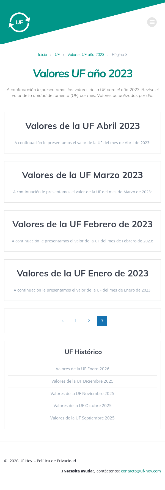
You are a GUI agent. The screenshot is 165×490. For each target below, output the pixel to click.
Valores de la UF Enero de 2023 (82, 273)
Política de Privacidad (56, 460)
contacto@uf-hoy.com (141, 471)
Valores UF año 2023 (85, 54)
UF (57, 54)
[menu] (152, 22)
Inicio (42, 54)
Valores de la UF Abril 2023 (82, 125)
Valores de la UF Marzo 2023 (82, 174)
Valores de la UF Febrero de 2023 (82, 224)
